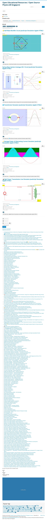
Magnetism (5, 511)
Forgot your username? (6, 228)
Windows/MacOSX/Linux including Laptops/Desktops (14, 505)
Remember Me (6, 225)
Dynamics (10, 508)
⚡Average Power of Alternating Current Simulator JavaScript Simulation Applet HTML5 (21, 142)
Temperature (5, 509)
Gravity (37, 509)
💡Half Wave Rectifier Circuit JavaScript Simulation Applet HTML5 (22, 31)
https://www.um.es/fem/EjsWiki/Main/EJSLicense (10, 517)
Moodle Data (31, 507)
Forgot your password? (6, 229)
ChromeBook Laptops (25, 508)
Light (32, 508)
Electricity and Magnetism (11, 26)
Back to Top (42, 515)
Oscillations (15, 511)
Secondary (16, 508)
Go (43, 6)
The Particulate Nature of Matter (21, 506)
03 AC (8, 55)
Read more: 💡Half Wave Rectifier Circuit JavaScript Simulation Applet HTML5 (17, 64)
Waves (10, 511)
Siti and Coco (37, 508)
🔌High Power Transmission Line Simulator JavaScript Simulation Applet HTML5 (22, 180)
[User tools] (43, 34)
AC (16, 26)
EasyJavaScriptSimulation (24, 511)
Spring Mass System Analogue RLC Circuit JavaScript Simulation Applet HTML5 (22, 67)
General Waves (37, 507)
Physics (4, 26)
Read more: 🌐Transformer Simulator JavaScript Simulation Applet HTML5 (16, 138)
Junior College (31, 505)
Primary (25, 507)
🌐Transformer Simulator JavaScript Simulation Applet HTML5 (22, 105)
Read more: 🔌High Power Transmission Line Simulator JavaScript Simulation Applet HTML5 (20, 214)
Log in (4, 226)
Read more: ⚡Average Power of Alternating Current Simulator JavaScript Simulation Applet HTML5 (21, 176)
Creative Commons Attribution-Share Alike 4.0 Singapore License (21, 515)
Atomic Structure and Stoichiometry (21, 510)
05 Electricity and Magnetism (14, 54)
